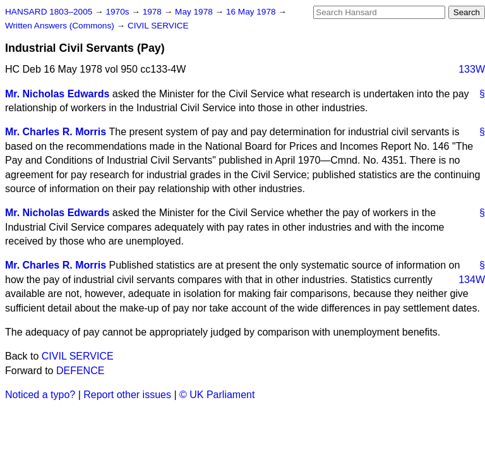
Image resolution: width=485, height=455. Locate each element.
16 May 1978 (252, 11)
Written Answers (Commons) (61, 25)
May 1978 (195, 11)
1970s (118, 11)
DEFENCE (80, 370)
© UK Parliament (216, 394)
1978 (153, 11)
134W (471, 279)
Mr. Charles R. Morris (55, 131)
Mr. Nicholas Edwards (57, 93)
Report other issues (127, 394)
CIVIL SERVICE (158, 25)
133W (471, 69)
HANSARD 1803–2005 (48, 11)
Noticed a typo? (40, 394)
